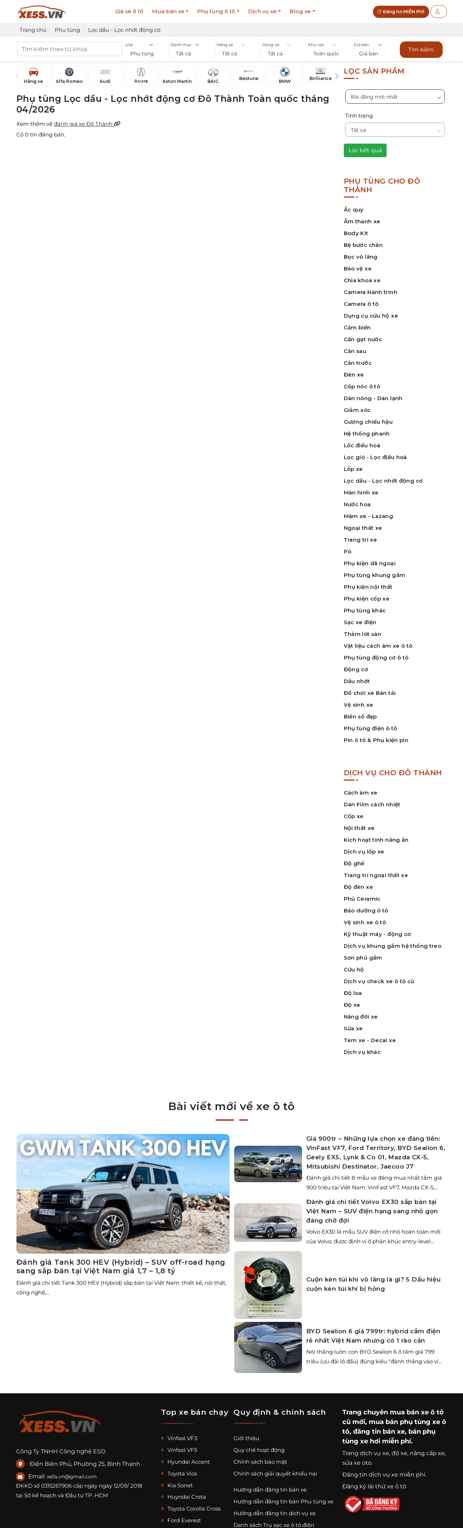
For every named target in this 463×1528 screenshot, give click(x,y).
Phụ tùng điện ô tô (370, 728)
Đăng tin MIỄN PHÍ (401, 11)
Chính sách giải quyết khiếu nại (275, 1473)
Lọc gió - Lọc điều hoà (375, 457)
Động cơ (356, 669)
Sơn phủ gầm (363, 957)
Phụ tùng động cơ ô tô (376, 657)
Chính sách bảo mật (260, 1461)
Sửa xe (353, 1028)
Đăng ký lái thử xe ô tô (374, 1486)
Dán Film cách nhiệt (372, 804)
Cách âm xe (361, 792)
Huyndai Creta (183, 1496)
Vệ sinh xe (358, 704)
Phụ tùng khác (365, 610)
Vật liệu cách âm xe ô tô (378, 645)
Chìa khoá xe (362, 280)
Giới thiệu (246, 1438)
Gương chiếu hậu (368, 421)
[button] (146, 53)
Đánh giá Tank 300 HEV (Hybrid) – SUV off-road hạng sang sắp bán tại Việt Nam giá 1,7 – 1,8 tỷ (120, 1266)
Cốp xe (354, 816)
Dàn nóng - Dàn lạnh (373, 398)
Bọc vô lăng (361, 256)
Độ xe (352, 1004)
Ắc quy (354, 209)
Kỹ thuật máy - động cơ (377, 934)
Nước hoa (357, 504)
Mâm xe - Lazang (368, 516)
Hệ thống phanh (367, 433)
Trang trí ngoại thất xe (376, 875)
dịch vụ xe (374, 1453)
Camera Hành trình (370, 292)
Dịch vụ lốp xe (364, 851)
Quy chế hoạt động (259, 1450)
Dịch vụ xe (262, 11)
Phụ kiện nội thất (368, 586)
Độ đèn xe (358, 887)
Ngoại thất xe (363, 527)
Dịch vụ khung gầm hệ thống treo (393, 945)
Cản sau (355, 351)
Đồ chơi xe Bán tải (370, 693)
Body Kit (356, 233)
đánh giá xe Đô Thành (87, 123)
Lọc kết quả (365, 150)
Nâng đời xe (361, 1016)
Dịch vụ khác (362, 1052)
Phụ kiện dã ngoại (370, 563)
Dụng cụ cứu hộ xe (371, 315)
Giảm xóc (357, 410)
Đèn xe (354, 374)
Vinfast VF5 (179, 1450)
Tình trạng (359, 115)
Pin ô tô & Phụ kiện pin (376, 740)
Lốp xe (353, 469)
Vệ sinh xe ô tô (365, 922)
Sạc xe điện (360, 622)
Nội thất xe (359, 828)
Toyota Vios (179, 1473)
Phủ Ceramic (362, 898)
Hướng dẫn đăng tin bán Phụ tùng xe (283, 1501)
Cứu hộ (354, 969)
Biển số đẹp (360, 716)
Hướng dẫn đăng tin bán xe (270, 1489)
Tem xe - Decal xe (370, 1040)
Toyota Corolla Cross (191, 1508)
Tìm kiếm (421, 49)
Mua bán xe (168, 11)
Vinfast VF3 (179, 1438)
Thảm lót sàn (363, 634)
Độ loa (353, 993)
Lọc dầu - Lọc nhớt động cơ (383, 480)
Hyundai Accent (185, 1461)
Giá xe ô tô (129, 11)
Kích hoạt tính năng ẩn (376, 839)
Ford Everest (181, 1520)
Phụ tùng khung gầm (375, 575)
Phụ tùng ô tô (216, 11)
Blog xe (300, 11)
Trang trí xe (360, 539)
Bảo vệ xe (358, 268)
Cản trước (358, 362)
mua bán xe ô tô (417, 1412)
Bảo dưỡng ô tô (366, 910)
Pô (348, 551)
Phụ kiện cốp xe (367, 598)
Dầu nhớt (357, 681)
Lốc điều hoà (362, 445)
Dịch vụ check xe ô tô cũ (379, 981)
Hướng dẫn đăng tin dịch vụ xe (274, 1513)
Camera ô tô (361, 303)
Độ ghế (354, 863)
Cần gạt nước (363, 339)
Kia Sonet (177, 1485)
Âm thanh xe (362, 221)
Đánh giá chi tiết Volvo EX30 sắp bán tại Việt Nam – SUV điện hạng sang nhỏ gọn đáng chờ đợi (372, 1211)
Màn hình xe (361, 492)
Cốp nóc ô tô (362, 386)
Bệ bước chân (363, 245)
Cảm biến (357, 327)
